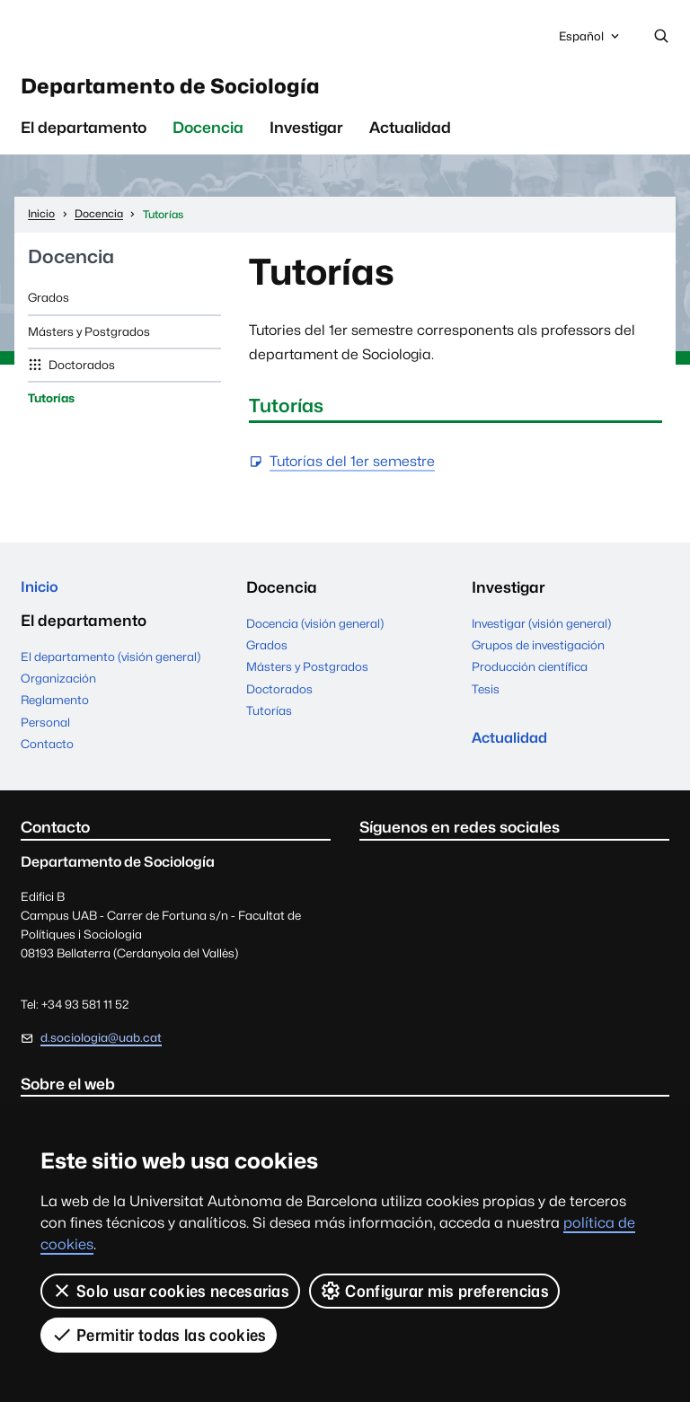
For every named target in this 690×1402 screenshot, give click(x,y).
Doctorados (80, 372)
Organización (58, 687)
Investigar (306, 135)
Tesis (486, 696)
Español (590, 41)
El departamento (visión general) (110, 665)
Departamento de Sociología (196, 89)
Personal (45, 731)
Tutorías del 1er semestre (352, 469)
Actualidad (410, 135)
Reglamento (55, 709)
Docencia (207, 135)
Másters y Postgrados (89, 338)
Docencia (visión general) (315, 630)
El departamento (83, 135)
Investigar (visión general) (541, 630)
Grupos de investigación (538, 652)
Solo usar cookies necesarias (170, 1290)
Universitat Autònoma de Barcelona (168, 37)
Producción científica (530, 673)
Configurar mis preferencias (434, 1290)
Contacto (47, 752)
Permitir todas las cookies (159, 1334)
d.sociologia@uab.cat (101, 1046)
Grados (48, 304)
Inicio (40, 595)
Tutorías (51, 405)
